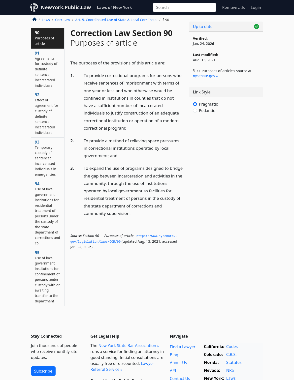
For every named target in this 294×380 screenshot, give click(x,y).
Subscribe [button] (43, 371)
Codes (232, 346)
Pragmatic (208, 104)
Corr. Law (62, 19)
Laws (46, 19)
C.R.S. (231, 354)
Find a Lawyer (182, 347)
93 (45, 158)
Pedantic (207, 110)
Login (256, 7)
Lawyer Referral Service (122, 366)
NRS (230, 370)
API (173, 370)
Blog (174, 354)
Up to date (203, 26)
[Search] (184, 7)
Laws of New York (114, 7)
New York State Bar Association (127, 345)
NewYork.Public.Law (66, 7)
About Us (178, 362)
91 (46, 69)
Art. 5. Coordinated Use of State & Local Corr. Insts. (116, 19)
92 (46, 113)
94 (47, 213)
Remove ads (233, 7)
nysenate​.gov (204, 75)
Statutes (234, 362)
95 (47, 276)
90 (44, 38)
